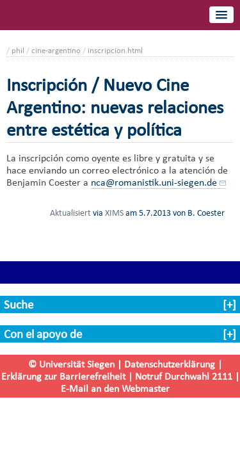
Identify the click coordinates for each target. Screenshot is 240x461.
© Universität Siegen (71, 364)
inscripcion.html (115, 50)
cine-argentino (56, 50)
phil (18, 50)
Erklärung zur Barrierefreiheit (63, 376)
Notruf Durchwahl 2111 (183, 376)
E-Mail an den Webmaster (115, 388)
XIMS (114, 212)
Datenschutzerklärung (169, 364)
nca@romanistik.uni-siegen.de (154, 182)
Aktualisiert (70, 212)
